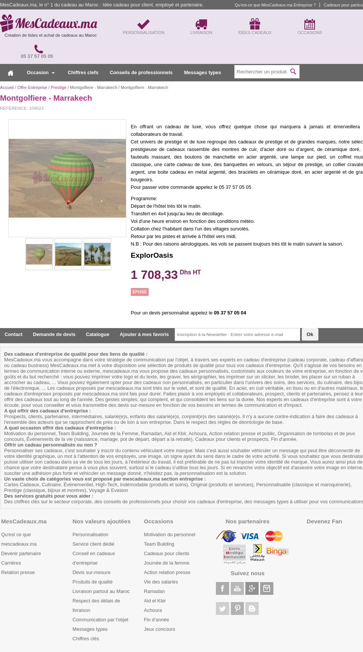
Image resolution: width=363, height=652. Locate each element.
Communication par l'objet (101, 619)
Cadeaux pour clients (166, 553)
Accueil (7, 87)
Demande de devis (54, 334)
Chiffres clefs (83, 72)
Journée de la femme (166, 563)
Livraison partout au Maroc (101, 591)
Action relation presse (167, 572)
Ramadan (154, 591)
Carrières (11, 563)
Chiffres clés (86, 638)
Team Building (159, 544)
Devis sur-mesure (91, 572)
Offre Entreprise (32, 87)
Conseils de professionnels (141, 72)
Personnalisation (91, 534)
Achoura (153, 610)
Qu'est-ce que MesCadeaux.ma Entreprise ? (275, 5)
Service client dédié (94, 544)
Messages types (202, 72)
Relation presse (18, 572)
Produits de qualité (93, 582)
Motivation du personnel (169, 534)
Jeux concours (159, 629)
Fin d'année (156, 619)
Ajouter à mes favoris (144, 334)
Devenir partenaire (21, 553)
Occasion (40, 72)
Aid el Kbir (155, 601)
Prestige (58, 87)
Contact (14, 334)
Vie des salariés (161, 582)
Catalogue (97, 334)
